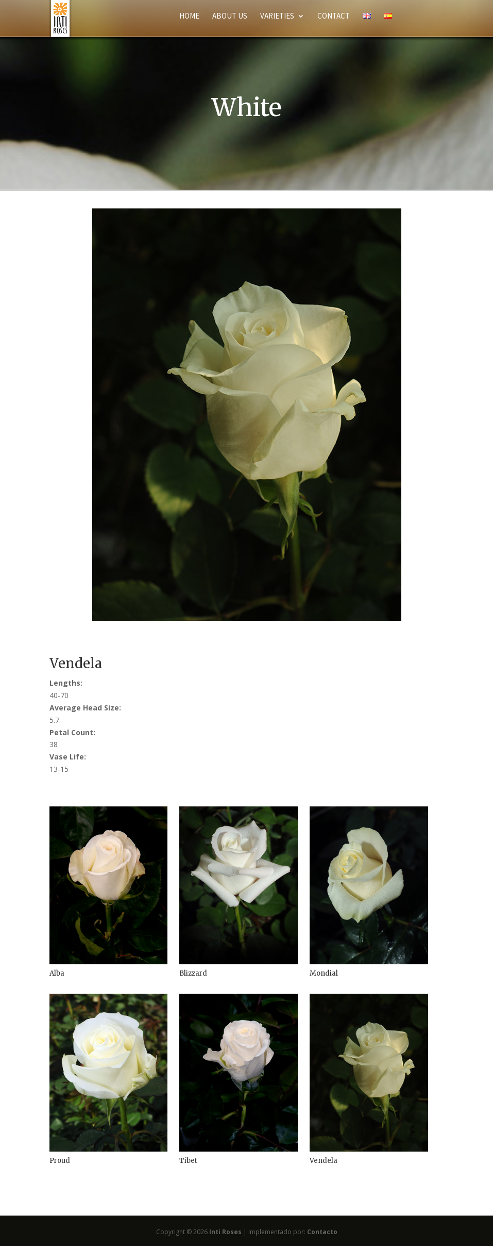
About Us (229, 16)
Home (189, 16)
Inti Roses (225, 1231)
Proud (59, 1160)
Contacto (322, 1231)
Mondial (324, 973)
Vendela (323, 1160)
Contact (333, 16)
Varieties (277, 16)
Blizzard (193, 973)
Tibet (188, 1160)
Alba (56, 973)
